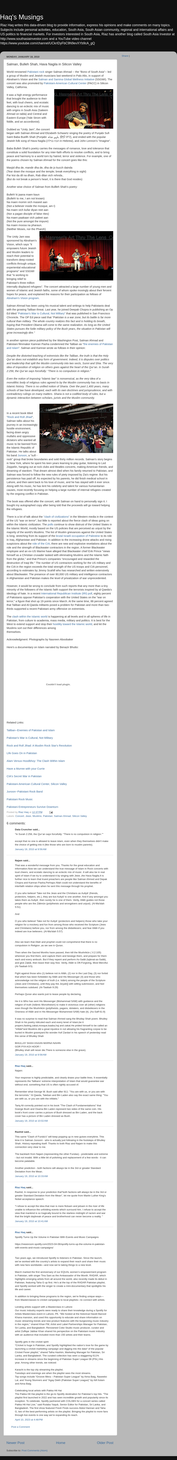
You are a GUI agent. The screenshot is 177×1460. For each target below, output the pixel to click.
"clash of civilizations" (57, 516)
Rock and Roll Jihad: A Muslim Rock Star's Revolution (39, 745)
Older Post (105, 1443)
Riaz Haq (20, 1066)
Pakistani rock (35, 71)
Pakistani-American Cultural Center (65, 83)
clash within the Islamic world (29, 616)
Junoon (22, 455)
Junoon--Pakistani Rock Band (25, 791)
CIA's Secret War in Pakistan (24, 776)
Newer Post (15, 1443)
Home (60, 1443)
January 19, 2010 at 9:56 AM (30, 849)
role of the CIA (41, 543)
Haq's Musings (21, 17)
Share (125, 55)
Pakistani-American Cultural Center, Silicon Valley (37, 784)
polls (50, 524)
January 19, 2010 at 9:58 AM (30, 1054)
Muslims (37, 816)
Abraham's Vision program (23, 298)
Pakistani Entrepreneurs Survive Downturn (32, 806)
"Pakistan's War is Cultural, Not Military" (41, 313)
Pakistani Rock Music (20, 799)
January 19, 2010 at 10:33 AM (31, 1176)
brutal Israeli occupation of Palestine (78, 535)
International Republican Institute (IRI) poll (66, 593)
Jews (28, 816)
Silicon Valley (79, 816)
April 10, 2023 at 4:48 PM (29, 1419)
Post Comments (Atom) (35, 1450)
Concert (19, 816)
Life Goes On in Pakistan (22, 753)
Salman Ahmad (62, 816)
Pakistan (48, 816)
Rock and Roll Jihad (20, 417)
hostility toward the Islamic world (72, 624)
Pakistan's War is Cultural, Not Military (30, 737)
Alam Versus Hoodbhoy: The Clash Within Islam (36, 760)
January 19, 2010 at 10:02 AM (31, 1120)
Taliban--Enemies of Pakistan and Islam (31, 730)
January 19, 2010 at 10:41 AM (31, 1221)
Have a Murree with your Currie (26, 768)
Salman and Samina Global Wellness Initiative (66, 79)
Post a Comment (20, 1426)
